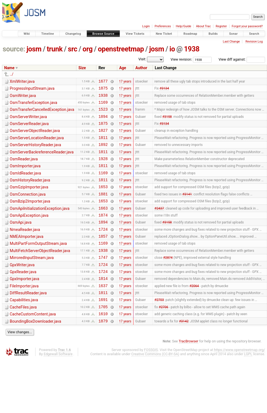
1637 (103, 310)
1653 (103, 200)
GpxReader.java (23, 294)
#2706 (163, 334)
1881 (103, 208)
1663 (103, 224)
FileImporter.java (24, 310)
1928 (103, 168)
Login (146, 26)
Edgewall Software (58, 383)
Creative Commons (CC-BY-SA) (155, 383)
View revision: (181, 59)
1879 (103, 350)
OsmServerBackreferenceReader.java (42, 160)
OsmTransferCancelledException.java (42, 113)
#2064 (194, 310)
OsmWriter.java (23, 97)
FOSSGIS (151, 379)
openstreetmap (121, 49)
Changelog (73, 34)
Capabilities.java (24, 326)
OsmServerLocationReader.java (37, 144)
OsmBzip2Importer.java (30, 215)
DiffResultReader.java (28, 318)
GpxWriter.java (22, 286)
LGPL (248, 383)
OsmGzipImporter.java (29, 199)
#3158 (167, 121)
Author (141, 68)
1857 (103, 255)
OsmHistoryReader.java (30, 192)
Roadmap (190, 34)
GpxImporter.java (24, 302)
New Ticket (164, 34)
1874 (103, 231)
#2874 (168, 279)
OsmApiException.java (29, 231)
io (172, 49)
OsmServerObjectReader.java (35, 136)
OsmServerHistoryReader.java (35, 152)
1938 (191, 49)
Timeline (47, 34)
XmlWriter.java (22, 81)
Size (82, 68)
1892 (103, 152)
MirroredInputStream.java (32, 278)
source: (14, 49)
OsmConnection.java (28, 207)
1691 (103, 326)
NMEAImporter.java (26, 255)
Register (221, 26)
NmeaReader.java (25, 247)
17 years (125, 82)
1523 (103, 113)
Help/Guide (183, 26)
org (88, 49)
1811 (103, 145)
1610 (103, 342)
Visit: (142, 59)
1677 (103, 81)
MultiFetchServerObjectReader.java (40, 270)
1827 (103, 137)
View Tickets (135, 34)
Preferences (162, 26)
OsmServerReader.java (29, 128)
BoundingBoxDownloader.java (35, 349)
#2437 (159, 224)
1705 (103, 334)
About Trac (203, 26)
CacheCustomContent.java (33, 341)
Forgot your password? (247, 26)
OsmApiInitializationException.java (39, 223)
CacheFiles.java (23, 334)
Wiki (27, 34)
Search (254, 34)
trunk (55, 49)
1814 (103, 302)
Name (9, 68)
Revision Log (254, 41)
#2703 (159, 326)
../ (11, 74)
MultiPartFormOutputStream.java (38, 262)
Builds (213, 34)
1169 (103, 105)
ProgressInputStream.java (32, 89)
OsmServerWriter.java (28, 121)
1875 (103, 89)
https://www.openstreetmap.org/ (239, 379)
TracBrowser (188, 370)
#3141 (187, 208)
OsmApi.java (20, 239)
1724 (103, 247)
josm (33, 49)
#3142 (183, 350)
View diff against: (242, 59)
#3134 (164, 90)
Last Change (231, 41)
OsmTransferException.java (33, 105)
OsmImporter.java (25, 176)
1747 (103, 279)
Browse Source (103, 34)
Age (122, 68)
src (72, 49)
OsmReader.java (24, 168)
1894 (103, 121)
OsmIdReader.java (25, 184)
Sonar (233, 34)
